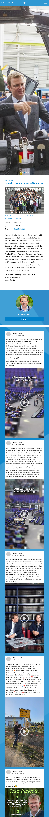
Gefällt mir (24, 319)
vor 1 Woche (15, 555)
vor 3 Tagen (15, 335)
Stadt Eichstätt (19, 229)
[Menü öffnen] (45, 3)
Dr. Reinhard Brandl (24, 314)
